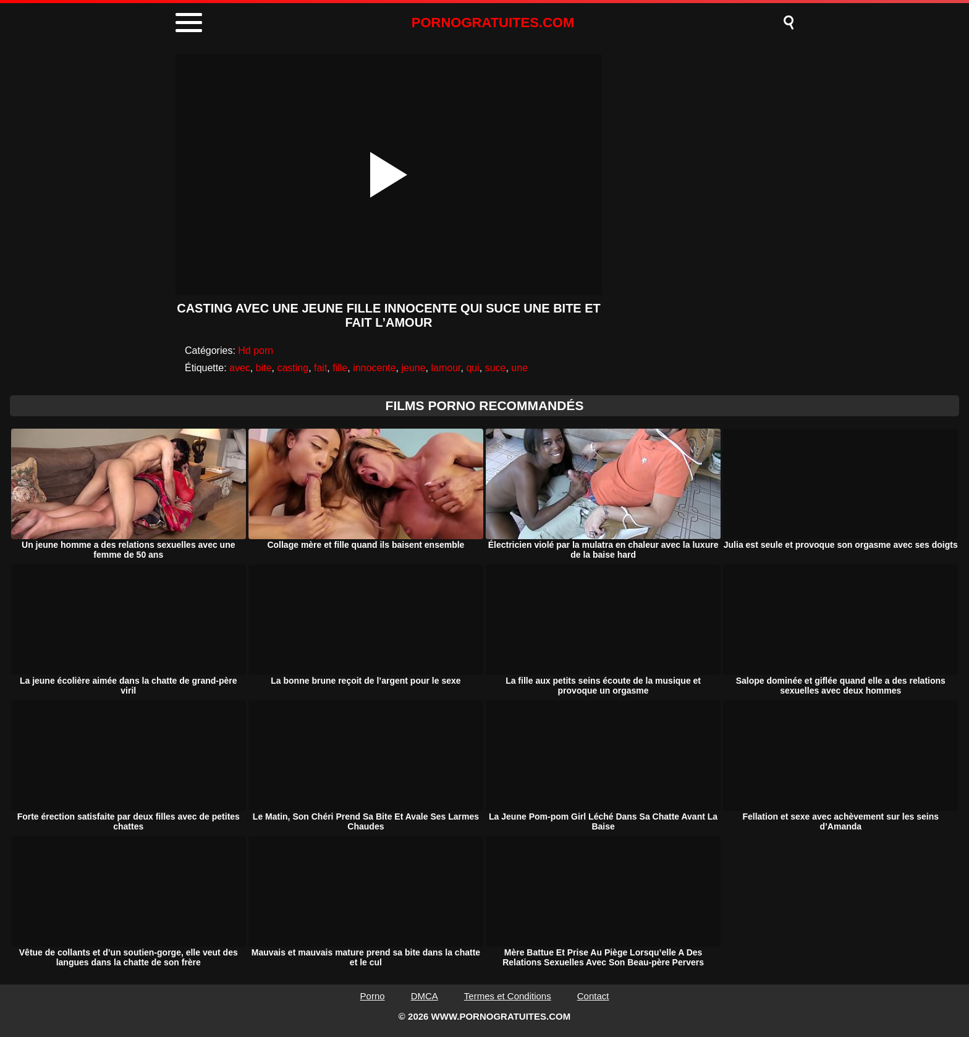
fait (320, 368)
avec (239, 368)
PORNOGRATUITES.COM (493, 22)
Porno (372, 996)
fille (339, 368)
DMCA (424, 996)
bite (264, 368)
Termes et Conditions (507, 996)
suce (495, 368)
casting (292, 368)
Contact (593, 996)
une (519, 368)
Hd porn (255, 350)
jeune (413, 368)
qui (472, 368)
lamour (445, 368)
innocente (374, 368)
